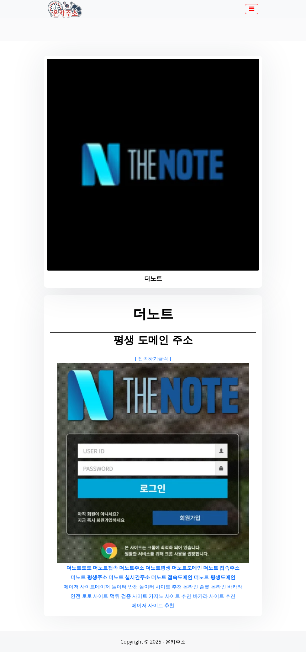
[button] (251, 9)
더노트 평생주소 (89, 577)
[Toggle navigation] (251, 9)
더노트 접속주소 (221, 567)
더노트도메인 (187, 567)
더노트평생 (158, 567)
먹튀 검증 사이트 (128, 595)
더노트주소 (131, 567)
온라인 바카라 (226, 586)
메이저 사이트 (79, 586)
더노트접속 (105, 567)
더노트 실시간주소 (129, 577)
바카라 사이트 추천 (214, 595)
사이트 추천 (169, 586)
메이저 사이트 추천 (153, 605)
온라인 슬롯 (196, 586)
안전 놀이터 (141, 586)
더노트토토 (79, 567)
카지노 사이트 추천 (170, 595)
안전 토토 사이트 (89, 595)
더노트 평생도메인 (214, 577)
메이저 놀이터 (110, 586)
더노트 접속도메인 (172, 577)
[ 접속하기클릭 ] (153, 358)
